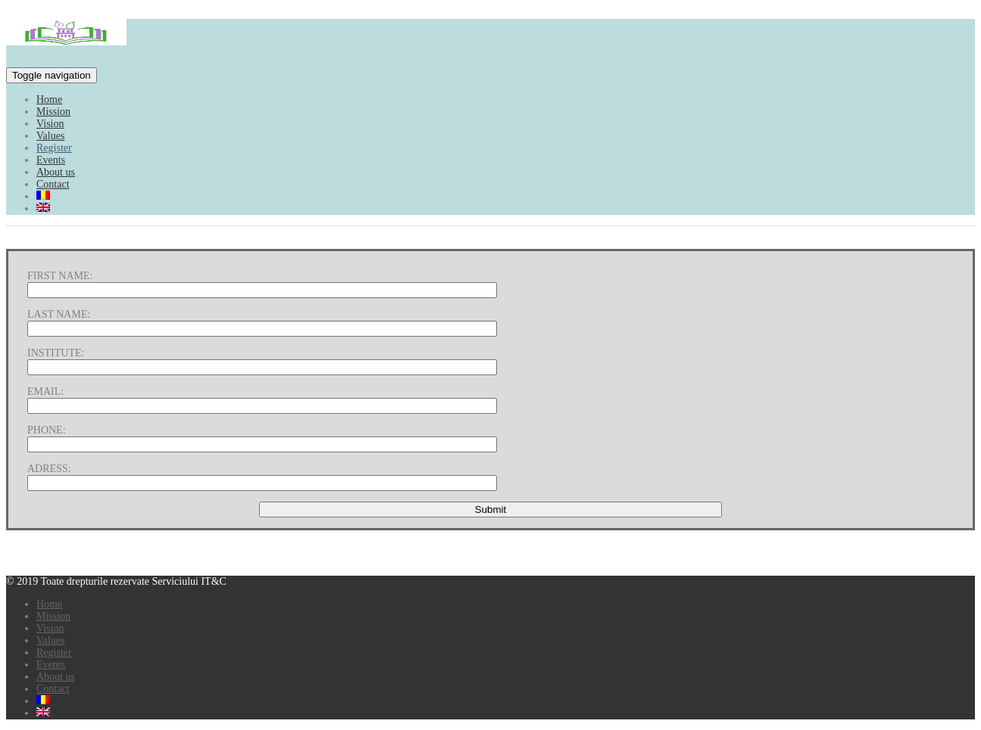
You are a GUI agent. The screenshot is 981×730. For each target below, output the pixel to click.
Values (50, 135)
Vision (50, 123)
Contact (53, 184)
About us (55, 172)
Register (54, 148)
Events (50, 160)
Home (49, 99)
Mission (53, 111)
